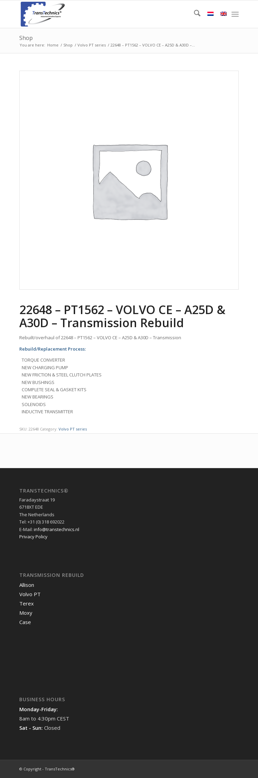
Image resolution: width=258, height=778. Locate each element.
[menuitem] (193, 14)
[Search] (193, 14)
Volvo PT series (73, 429)
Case (25, 622)
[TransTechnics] (107, 14)
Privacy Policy (33, 536)
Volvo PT (30, 594)
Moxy (25, 612)
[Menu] (235, 14)
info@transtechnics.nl (56, 529)
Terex (26, 603)
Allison (26, 584)
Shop (26, 38)
